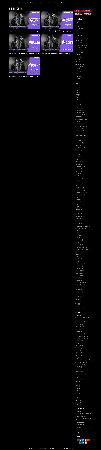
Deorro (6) (78, 145)
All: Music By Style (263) (82, 317)
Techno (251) (78, 43)
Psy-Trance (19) (79, 341)
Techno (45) (78, 299)
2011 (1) (77, 383)
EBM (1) (77, 26)
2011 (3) (77, 81)
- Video (77, 433)
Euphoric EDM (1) (80, 29)
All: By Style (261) (80, 24)
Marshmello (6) (79, 176)
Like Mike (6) (79, 171)
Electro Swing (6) (80, 322)
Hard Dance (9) (79, 324)
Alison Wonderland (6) (81, 119)
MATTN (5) (78, 181)
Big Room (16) (79, 319)
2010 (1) (77, 381)
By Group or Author (81, 46)
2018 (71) (77, 97)
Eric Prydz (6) (79, 162)
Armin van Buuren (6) (81, 126)
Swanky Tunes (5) (80, 216)
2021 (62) (78, 104)
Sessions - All (80, 111)
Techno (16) (78, 348)
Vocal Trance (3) (79, 309)
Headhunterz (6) (80, 166)
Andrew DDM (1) (79, 52)
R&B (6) (77, 294)
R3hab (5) (78, 200)
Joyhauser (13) (79, 64)
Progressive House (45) (82, 336)
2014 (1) (77, 388)
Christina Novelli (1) (80, 365)
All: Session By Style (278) (82, 249)
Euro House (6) (79, 266)
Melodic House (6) (80, 282)
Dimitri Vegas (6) (80, 150)
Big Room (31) (79, 252)
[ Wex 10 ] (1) (79, 50)
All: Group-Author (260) (81, 47)
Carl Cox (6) (78, 133)
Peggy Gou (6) (79, 197)
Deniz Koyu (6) (79, 143)
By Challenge (80, 422)
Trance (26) (78, 301)
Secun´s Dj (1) (79, 245)
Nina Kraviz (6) (79, 188)
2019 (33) (78, 400)
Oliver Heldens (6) (80, 190)
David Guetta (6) (80, 140)
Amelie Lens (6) (79, 124)
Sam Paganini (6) (80, 204)
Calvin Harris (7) (79, 131)
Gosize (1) (78, 57)
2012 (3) (77, 83)
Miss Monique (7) (80, 183)
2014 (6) (77, 88)
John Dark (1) (79, 62)
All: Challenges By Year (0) (82, 429)
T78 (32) (77, 74)
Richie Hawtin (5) (80, 202)
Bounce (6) (78, 254)
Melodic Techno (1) (80, 285)
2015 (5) (77, 90)
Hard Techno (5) (79, 31)
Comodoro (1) (79, 55)
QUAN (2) (77, 69)
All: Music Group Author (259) (83, 360)
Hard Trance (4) (79, 327)
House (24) (78, 280)
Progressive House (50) (82, 290)
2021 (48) (78, 405)
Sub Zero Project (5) (81, 214)
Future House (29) (80, 273)
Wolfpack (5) (78, 223)
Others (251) (78, 369)
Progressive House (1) (81, 38)
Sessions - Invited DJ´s (83, 226)
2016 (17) (77, 92)
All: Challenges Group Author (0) (83, 418)
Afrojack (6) (78, 117)
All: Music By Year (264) (82, 379)
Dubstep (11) (78, 259)
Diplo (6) (77, 152)
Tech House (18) (79, 297)
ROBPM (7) (78, 71)
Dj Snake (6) (78, 155)
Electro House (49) (80, 264)
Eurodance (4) (79, 268)
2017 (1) (77, 395)
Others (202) (79, 66)
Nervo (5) (78, 185)
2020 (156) (78, 402)
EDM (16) (77, 261)
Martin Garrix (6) (80, 178)
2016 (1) (77, 393)
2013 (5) (77, 85)
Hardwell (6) (78, 164)
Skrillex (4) (78, 207)
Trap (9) (77, 304)
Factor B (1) (78, 367)
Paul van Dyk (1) (79, 372)
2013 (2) (77, 386)
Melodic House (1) (80, 33)
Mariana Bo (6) (79, 174)
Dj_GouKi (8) (78, 233)
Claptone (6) (78, 138)
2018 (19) (77, 398)
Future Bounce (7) (80, 271)
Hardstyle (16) (79, 278)
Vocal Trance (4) (79, 355)
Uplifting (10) (79, 353)
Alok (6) (77, 121)
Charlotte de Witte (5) (81, 136)
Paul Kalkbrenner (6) (81, 192)
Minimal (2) (78, 36)
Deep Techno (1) (79, 256)
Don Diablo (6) (79, 159)
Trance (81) (78, 350)
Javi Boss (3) (79, 169)
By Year (78, 76)
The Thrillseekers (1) (80, 374)
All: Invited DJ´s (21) (80, 228)
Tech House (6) (79, 343)
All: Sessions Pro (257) (81, 114)
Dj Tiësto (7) (78, 157)
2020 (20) (78, 102)
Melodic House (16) (80, 334)
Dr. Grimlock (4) (79, 235)
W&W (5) (77, 221)
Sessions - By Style (81, 247)
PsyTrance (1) (79, 292)
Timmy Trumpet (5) (80, 219)
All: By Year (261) (80, 78)
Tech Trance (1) (79, 346)
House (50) (78, 331)
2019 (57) (77, 100)
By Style (78, 22)
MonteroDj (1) (79, 242)
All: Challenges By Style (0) (83, 413)
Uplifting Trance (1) (80, 306)
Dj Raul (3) (78, 230)
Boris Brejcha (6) (80, 129)
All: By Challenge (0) (81, 424)
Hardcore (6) (79, 329)
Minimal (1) (78, 287)
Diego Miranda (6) (80, 147)
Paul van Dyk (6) (80, 195)
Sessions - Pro (80, 112)
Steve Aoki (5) (79, 211)
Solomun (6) (78, 209)
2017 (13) (77, 95)
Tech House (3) (79, 40)
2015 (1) (77, 391)
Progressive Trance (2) (81, 338)
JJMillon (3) (78, 237)
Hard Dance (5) (79, 275)
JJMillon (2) (78, 59)
